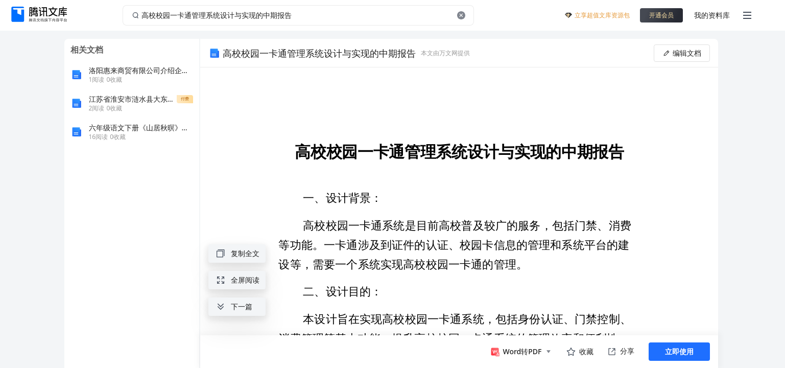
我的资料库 (712, 15)
